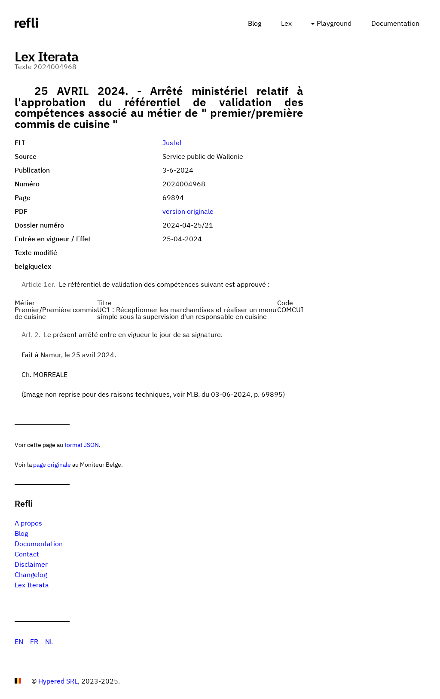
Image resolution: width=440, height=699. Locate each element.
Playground (334, 23)
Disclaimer (31, 564)
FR (34, 641)
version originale (188, 211)
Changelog (31, 574)
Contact (27, 554)
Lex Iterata (32, 584)
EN (19, 641)
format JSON (81, 445)
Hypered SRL (58, 681)
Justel (171, 142)
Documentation (395, 23)
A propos (28, 523)
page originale (52, 464)
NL (49, 641)
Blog (254, 23)
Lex (286, 23)
